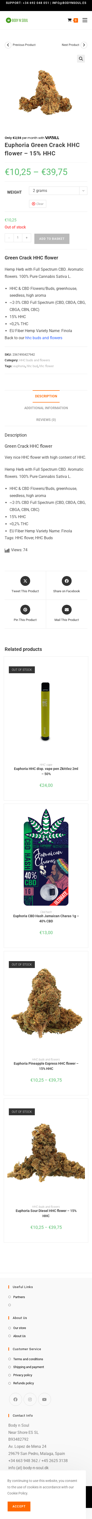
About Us (19, 1336)
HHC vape (46, 764)
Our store (19, 1328)
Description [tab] (46, 396)
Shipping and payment (28, 1367)
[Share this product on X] (25, 585)
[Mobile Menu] (83, 20)
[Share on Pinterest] (25, 613)
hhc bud (32, 366)
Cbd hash (46, 912)
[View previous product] (8, 45)
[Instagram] (30, 1399)
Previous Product (24, 45)
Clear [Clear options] (39, 204)
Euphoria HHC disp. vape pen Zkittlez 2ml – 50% (46, 771)
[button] (81, 59)
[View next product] (83, 45)
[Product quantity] (17, 237)
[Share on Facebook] (66, 585)
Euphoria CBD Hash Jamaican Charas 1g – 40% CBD (46, 918)
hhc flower (46, 366)
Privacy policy (22, 1375)
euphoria (19, 366)
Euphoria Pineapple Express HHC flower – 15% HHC (46, 1066)
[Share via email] (66, 613)
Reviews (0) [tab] (46, 420)
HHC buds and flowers (34, 360)
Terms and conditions (28, 1359)
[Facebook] (15, 1399)
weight (14, 192)
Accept (19, 1506)
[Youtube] (44, 1399)
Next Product (70, 45)
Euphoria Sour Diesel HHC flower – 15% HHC (46, 1213)
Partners (19, 1297)
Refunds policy (23, 1383)
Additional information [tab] (46, 408)
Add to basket (52, 239)
